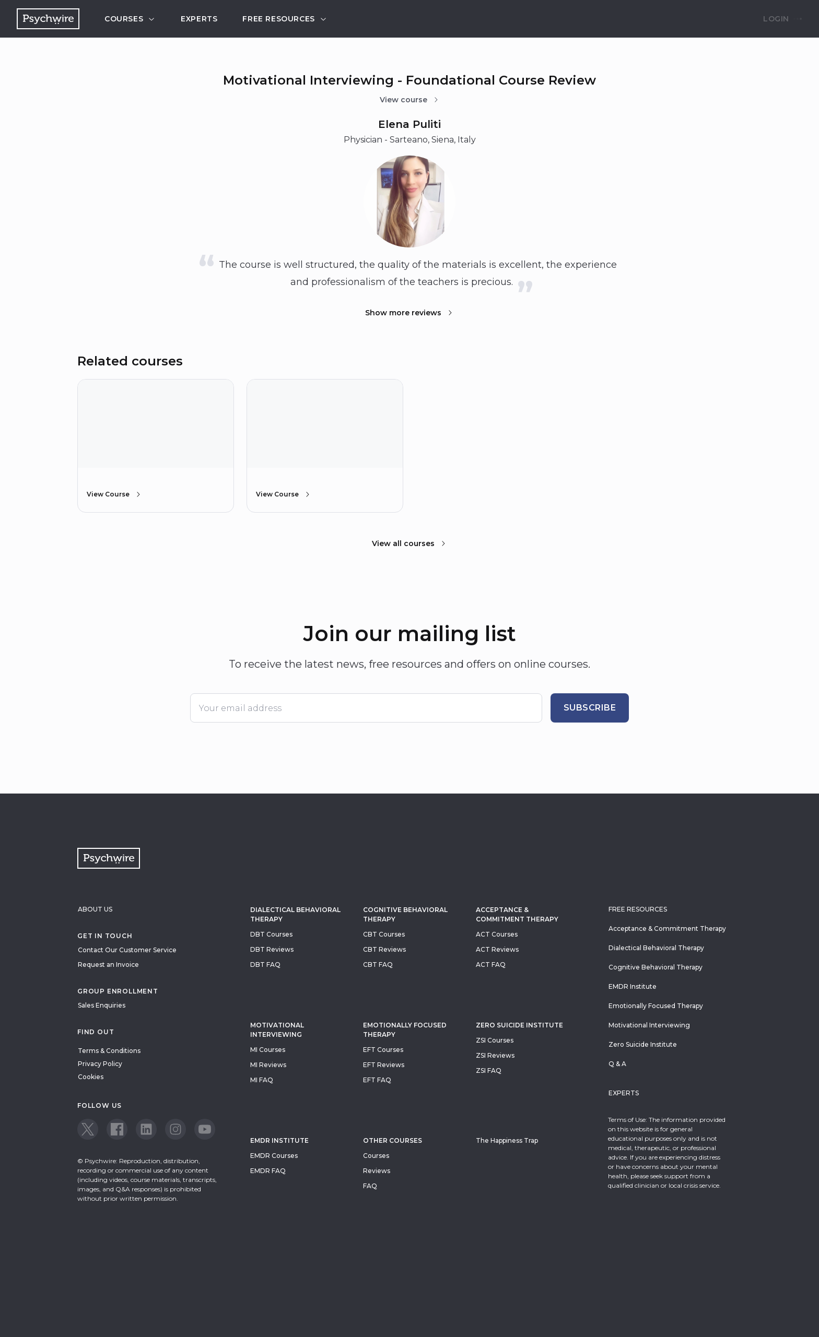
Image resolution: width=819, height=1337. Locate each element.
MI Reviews (268, 1065)
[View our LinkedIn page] (146, 1129)
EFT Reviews (383, 1065)
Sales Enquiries (101, 1005)
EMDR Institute (279, 1140)
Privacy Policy (100, 1064)
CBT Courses (384, 934)
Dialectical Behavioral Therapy (295, 914)
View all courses (409, 543)
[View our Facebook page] (117, 1129)
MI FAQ (261, 1080)
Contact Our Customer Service (127, 950)
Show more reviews (409, 312)
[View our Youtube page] (204, 1129)
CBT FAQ (378, 964)
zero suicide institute (519, 1025)
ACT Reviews (497, 949)
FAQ (370, 1186)
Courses (130, 18)
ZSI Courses (494, 1040)
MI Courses (267, 1050)
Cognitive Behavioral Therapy (405, 914)
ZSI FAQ (488, 1070)
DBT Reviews (272, 949)
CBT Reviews (384, 949)
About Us (95, 909)
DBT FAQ (265, 964)
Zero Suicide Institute (643, 1044)
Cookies (90, 1077)
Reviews (376, 1171)
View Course (114, 494)
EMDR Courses (274, 1155)
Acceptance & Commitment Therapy (517, 914)
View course (410, 99)
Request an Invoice (108, 964)
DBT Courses (271, 934)
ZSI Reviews (495, 1055)
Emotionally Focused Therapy (405, 1029)
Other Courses (392, 1140)
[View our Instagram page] (175, 1129)
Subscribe (590, 708)
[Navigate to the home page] (48, 18)
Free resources (284, 18)
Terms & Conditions (109, 1051)
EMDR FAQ (268, 1171)
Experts (199, 18)
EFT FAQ (377, 1080)
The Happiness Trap (507, 1140)
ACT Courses (497, 934)
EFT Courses (383, 1050)
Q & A (617, 1064)
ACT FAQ (491, 964)
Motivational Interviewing (277, 1029)
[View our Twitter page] (87, 1129)
